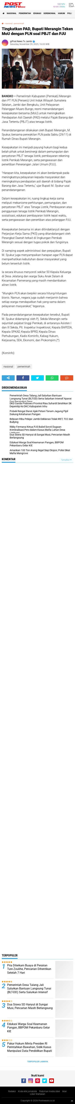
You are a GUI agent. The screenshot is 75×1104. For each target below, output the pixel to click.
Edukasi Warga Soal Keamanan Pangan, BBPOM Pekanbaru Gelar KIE (28, 1027)
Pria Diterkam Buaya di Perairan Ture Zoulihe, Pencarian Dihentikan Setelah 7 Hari (29, 969)
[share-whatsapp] (52, 378)
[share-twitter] (37, 378)
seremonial (49, 13)
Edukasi (37, 13)
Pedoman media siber (49, 1091)
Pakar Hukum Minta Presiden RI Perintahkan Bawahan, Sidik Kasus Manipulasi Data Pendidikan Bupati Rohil (29, 1049)
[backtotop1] (72, 1100)
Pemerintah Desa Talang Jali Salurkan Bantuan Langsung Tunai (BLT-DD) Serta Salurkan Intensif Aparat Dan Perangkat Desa (29, 990)
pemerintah (25, 13)
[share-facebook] (22, 378)
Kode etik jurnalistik (27, 1091)
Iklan (64, 1091)
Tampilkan (66, 460)
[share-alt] (8, 378)
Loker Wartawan (37, 1094)
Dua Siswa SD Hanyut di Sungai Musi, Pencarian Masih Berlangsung (30, 1006)
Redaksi (12, 1091)
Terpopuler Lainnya (37, 1061)
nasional (11, 13)
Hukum (61, 13)
